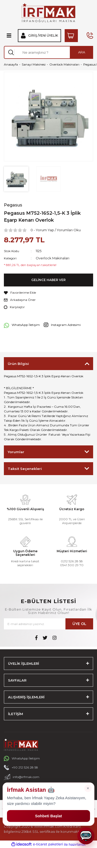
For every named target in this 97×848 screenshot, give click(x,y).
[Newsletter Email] (48, 623)
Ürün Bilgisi (18, 364)
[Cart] (71, 35)
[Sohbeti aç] (85, 835)
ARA (81, 52)
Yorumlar (16, 452)
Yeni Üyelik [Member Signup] (48, 35)
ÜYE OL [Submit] (79, 623)
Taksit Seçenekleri (25, 469)
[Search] (48, 52)
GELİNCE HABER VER (48, 280)
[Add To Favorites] (48, 292)
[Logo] (48, 12)
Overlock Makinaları (52, 258)
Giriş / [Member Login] (33, 35)
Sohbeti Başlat (48, 816)
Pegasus (13, 205)
